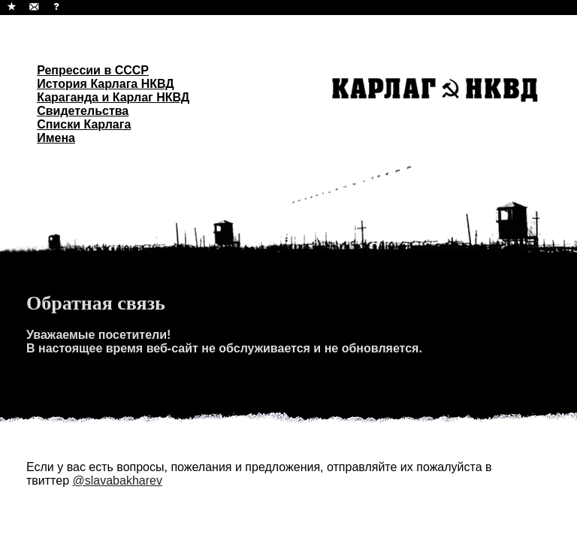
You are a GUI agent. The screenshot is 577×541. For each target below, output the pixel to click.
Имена (56, 137)
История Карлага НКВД (105, 83)
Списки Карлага (84, 124)
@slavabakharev (117, 480)
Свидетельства (82, 110)
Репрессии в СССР (93, 70)
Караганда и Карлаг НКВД (113, 97)
